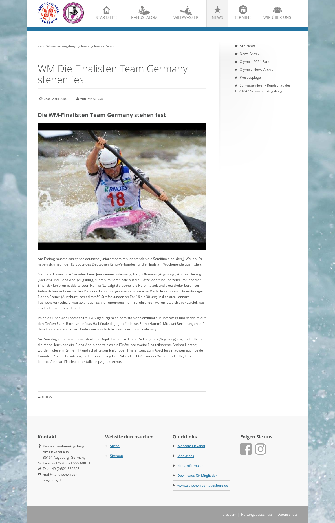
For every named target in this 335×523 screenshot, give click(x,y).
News (217, 17)
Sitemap (116, 455)
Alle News (247, 45)
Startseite (107, 17)
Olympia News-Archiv (256, 69)
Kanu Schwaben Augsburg (57, 46)
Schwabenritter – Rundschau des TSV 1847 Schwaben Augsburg (263, 88)
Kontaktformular (190, 465)
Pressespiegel (251, 77)
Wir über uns (277, 17)
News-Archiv (249, 53)
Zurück (47, 397)
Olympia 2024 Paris (255, 61)
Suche (115, 445)
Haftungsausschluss (257, 514)
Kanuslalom (144, 17)
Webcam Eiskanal (191, 445)
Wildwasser (186, 17)
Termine (243, 17)
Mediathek (185, 455)
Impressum (227, 514)
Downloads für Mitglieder (197, 475)
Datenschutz (287, 514)
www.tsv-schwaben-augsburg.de (202, 485)
